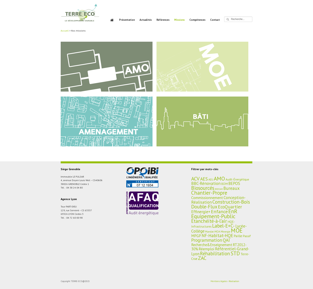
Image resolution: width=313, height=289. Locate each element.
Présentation (127, 20)
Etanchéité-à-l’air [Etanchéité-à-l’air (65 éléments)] (209, 221)
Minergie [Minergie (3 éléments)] (225, 231)
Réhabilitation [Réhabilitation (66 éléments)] (215, 253)
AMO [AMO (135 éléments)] (219, 178)
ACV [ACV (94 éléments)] (195, 178)
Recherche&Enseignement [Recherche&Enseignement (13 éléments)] (211, 244)
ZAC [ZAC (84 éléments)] (202, 258)
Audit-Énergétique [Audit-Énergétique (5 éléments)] (237, 179)
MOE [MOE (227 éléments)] (237, 230)
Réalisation (234, 281)
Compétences (197, 20)
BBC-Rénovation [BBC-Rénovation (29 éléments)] (206, 183)
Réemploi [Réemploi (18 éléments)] (206, 248)
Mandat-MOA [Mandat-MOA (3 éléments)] (212, 231)
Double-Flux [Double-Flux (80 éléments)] (204, 206)
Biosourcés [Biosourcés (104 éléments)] (202, 187)
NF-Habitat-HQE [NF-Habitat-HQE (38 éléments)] (217, 235)
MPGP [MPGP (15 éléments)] (196, 235)
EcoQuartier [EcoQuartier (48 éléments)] (230, 207)
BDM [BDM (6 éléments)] (224, 184)
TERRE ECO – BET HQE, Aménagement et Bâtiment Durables (80, 15)
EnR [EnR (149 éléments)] (232, 211)
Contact (215, 20)
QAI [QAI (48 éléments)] (226, 240)
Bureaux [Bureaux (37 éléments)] (231, 188)
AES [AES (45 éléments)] (204, 179)
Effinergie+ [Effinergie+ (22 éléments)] (200, 211)
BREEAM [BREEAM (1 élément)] (219, 189)
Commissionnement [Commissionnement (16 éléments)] (207, 197)
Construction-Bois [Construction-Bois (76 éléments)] (231, 201)
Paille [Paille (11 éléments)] (238, 236)
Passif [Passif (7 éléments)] (247, 236)
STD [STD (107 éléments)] (235, 253)
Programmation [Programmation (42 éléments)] (206, 240)
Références (162, 20)
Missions (179, 20)
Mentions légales (219, 281)
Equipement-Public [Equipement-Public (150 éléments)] (213, 216)
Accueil (65, 30)
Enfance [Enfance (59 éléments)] (219, 211)
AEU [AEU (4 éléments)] (210, 179)
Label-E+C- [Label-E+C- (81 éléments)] (223, 225)
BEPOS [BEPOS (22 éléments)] (234, 183)
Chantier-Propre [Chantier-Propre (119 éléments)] (209, 192)
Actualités (146, 20)
